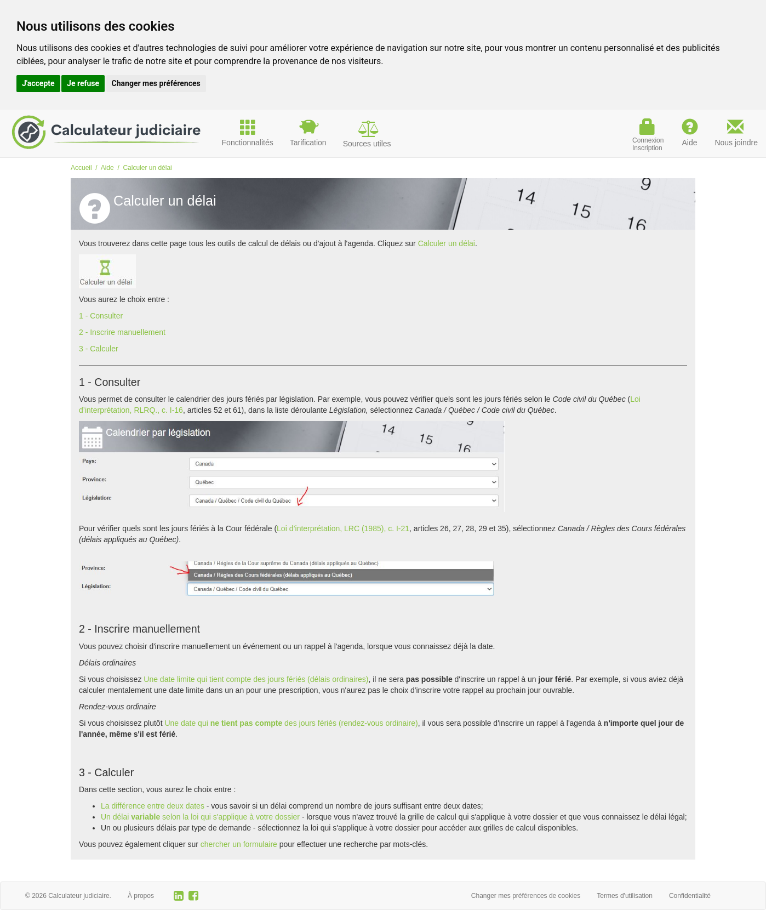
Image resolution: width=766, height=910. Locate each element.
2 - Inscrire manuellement (122, 332)
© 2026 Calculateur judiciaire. (68, 896)
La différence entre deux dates (152, 805)
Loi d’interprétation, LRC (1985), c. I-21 (343, 528)
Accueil (81, 168)
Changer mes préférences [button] (156, 83)
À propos (141, 896)
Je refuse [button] (83, 83)
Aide (107, 168)
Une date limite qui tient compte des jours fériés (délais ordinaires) (256, 679)
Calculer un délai (446, 243)
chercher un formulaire (239, 844)
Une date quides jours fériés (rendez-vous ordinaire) (291, 723)
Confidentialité (690, 896)
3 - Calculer (98, 348)
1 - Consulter (101, 315)
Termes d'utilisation (625, 896)
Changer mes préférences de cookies (525, 896)
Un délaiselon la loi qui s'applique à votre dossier (200, 816)
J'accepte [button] (38, 83)
